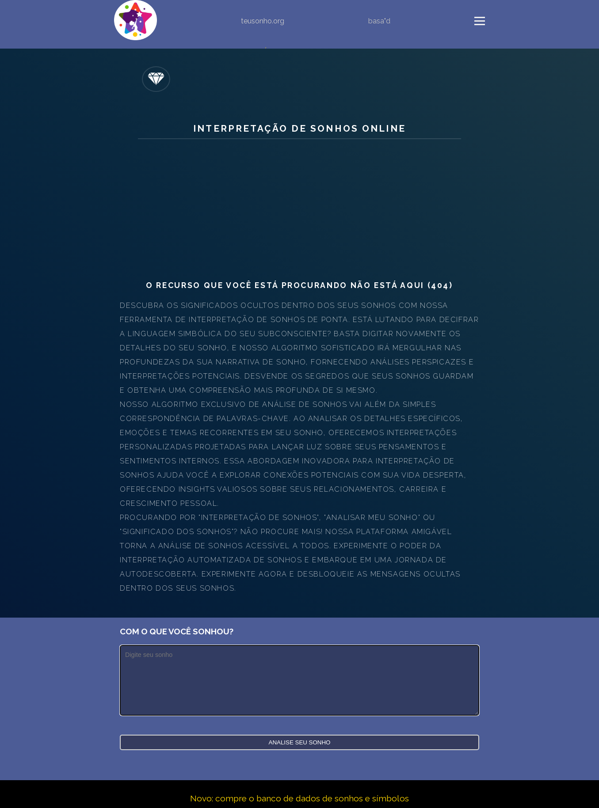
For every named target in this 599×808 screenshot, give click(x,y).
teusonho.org (262, 21)
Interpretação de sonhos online (299, 128)
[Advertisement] (299, 210)
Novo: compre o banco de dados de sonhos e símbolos (299, 798)
